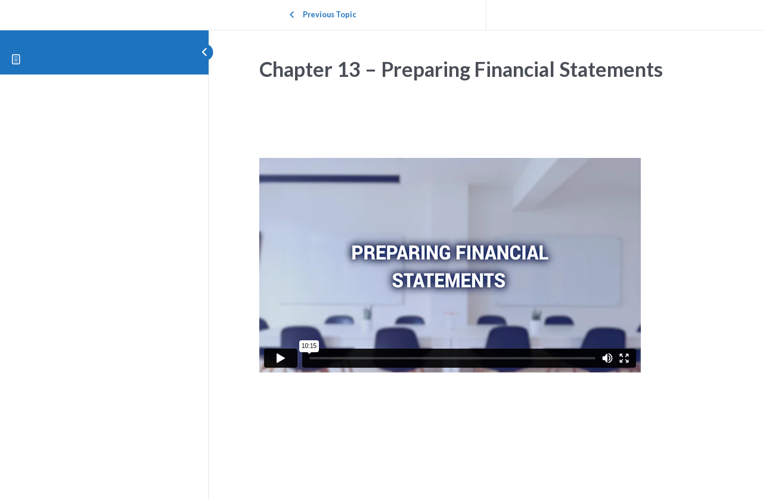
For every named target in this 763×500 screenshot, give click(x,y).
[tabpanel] (485, 268)
